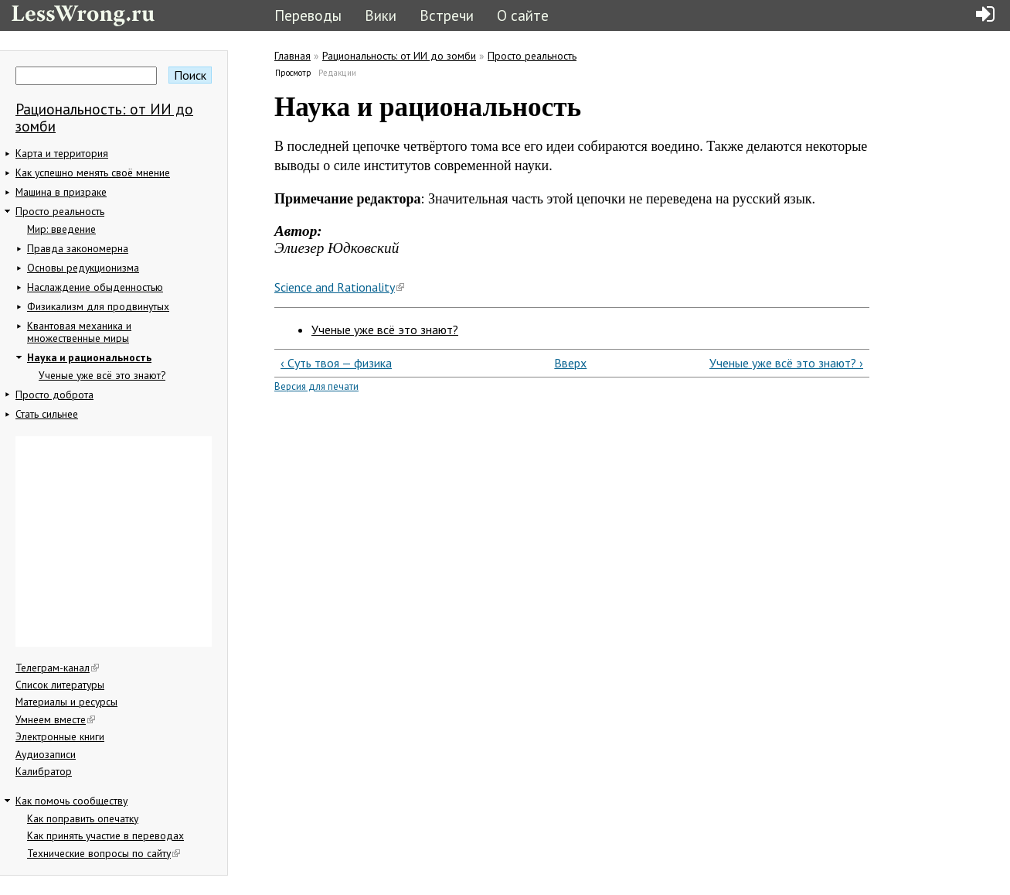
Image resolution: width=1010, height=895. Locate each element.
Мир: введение (61, 229)
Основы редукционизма (83, 268)
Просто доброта (54, 394)
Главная (292, 56)
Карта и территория (61, 153)
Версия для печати (316, 386)
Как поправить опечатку (82, 818)
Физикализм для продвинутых (98, 306)
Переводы (308, 15)
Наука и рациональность (89, 357)
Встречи (447, 15)
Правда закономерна (77, 248)
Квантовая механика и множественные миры (79, 332)
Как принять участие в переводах (105, 835)
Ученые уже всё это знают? (102, 375)
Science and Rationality (339, 287)
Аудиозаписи (45, 754)
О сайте (523, 15)
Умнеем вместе (55, 719)
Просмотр (293, 72)
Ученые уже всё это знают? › (786, 363)
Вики (380, 15)
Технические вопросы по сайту (103, 853)
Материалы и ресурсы (66, 702)
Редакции (337, 72)
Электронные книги (59, 736)
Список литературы (59, 685)
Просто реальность (59, 211)
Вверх (565, 363)
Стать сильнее (46, 414)
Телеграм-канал (57, 668)
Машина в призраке (61, 192)
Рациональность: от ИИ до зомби (104, 117)
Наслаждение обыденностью (95, 287)
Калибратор (43, 771)
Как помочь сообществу (71, 801)
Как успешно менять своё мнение (92, 172)
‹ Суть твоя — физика (336, 363)
